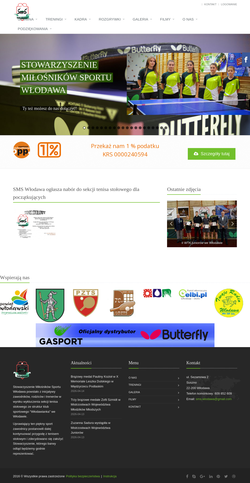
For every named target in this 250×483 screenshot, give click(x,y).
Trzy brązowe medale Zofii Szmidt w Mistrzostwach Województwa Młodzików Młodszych (95, 404)
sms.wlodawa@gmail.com (214, 399)
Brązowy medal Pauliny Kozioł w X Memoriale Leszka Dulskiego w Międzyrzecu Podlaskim (94, 381)
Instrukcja (110, 476)
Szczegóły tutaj (212, 153)
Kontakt (210, 4)
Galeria (140, 19)
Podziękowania (33, 29)
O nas (188, 19)
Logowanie (229, 4)
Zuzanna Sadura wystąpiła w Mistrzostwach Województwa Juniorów (90, 428)
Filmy (165, 19)
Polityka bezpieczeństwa (83, 476)
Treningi (54, 19)
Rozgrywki (110, 19)
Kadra (81, 19)
